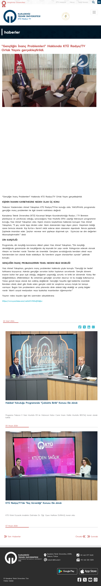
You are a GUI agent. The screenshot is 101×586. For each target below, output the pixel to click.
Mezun (72, 2)
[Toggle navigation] (94, 12)
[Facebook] (79, 579)
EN (99, 2)
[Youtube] (90, 579)
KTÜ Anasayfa (61, 2)
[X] (85, 579)
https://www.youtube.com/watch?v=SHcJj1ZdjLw (22, 301)
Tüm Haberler (14, 536)
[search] (94, 2)
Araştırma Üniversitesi (16, 2)
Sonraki (94, 536)
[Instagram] (95, 579)
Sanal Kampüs (83, 2)
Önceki (78, 536)
